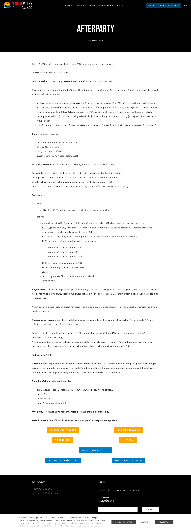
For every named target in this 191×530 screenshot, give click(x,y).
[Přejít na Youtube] (134, 489)
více (61, 526)
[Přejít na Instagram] (119, 489)
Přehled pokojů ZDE (42, 356)
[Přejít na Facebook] (103, 489)
